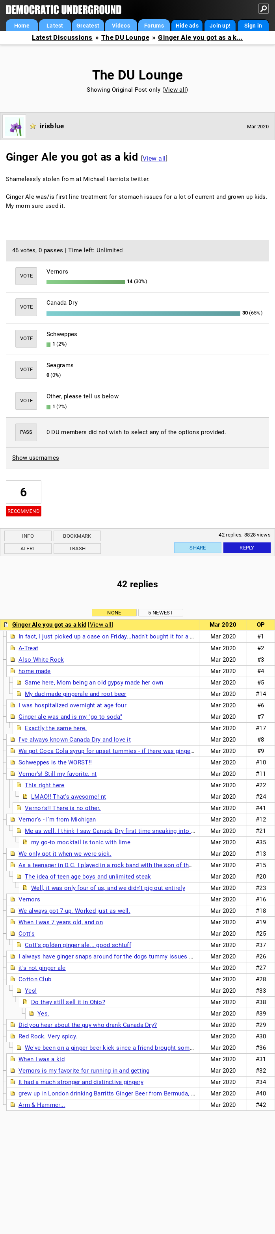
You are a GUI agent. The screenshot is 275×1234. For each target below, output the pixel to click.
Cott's (27, 933)
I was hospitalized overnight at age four (72, 705)
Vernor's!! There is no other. (63, 808)
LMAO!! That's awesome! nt (68, 796)
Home (22, 25)
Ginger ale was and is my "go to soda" (70, 716)
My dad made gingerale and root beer (75, 693)
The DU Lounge (125, 37)
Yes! (31, 990)
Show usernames (35, 457)
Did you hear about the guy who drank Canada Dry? (88, 1025)
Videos (121, 25)
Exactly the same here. (56, 728)
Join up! (220, 25)
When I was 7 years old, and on (61, 922)
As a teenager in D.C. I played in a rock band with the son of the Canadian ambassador (137, 865)
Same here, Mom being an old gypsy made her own (94, 682)
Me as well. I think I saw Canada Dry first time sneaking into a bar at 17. (123, 830)
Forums (154, 25)
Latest (54, 25)
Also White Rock (41, 659)
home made (35, 671)
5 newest (160, 613)
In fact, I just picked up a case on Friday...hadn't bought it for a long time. (118, 636)
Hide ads (187, 25)
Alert (28, 548)
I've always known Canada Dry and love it (75, 739)
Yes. (43, 1013)
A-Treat (28, 648)
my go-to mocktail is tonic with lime (80, 842)
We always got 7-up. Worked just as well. (74, 910)
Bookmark (77, 536)
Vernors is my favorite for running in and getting (84, 1070)
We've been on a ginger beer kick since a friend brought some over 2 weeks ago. (134, 1047)
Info (28, 536)
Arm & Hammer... (42, 1104)
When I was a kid (42, 1059)
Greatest (87, 25)
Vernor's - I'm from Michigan (57, 819)
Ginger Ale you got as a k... (200, 37)
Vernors (29, 899)
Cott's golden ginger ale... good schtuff (78, 945)
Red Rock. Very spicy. (48, 1036)
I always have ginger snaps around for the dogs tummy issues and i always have (128, 956)
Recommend (23, 511)
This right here (45, 785)
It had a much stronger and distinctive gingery (81, 1082)
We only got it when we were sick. (65, 853)
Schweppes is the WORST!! (55, 762)
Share (198, 548)
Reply (247, 548)
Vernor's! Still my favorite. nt (58, 773)
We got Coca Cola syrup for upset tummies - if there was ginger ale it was (120, 751)
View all (175, 89)
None (114, 613)
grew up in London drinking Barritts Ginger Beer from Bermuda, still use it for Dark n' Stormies (147, 1093)
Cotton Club (35, 979)
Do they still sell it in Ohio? (68, 1002)
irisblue (52, 126)
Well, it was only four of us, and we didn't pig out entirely (108, 888)
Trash (77, 548)
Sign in (253, 25)
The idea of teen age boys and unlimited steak (88, 876)
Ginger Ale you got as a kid (49, 624)
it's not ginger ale (42, 967)
